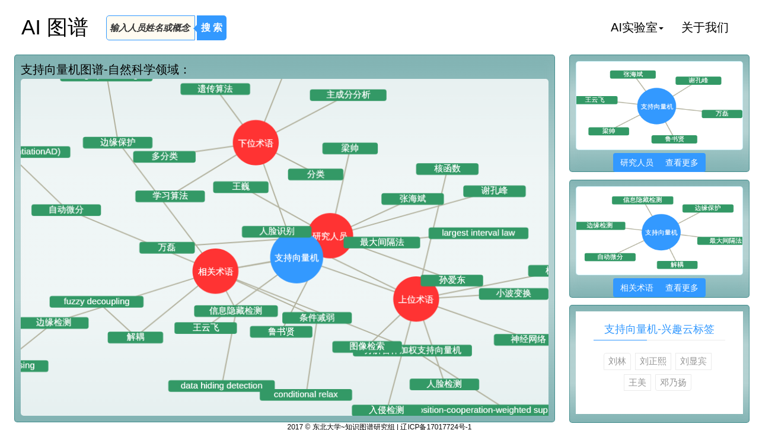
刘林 (617, 361)
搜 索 (211, 28)
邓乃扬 (673, 382)
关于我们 (705, 27)
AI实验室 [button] (637, 27)
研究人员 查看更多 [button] (659, 162)
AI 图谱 (54, 27)
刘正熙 (653, 361)
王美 (637, 382)
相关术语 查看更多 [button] (659, 287)
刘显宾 (693, 361)
